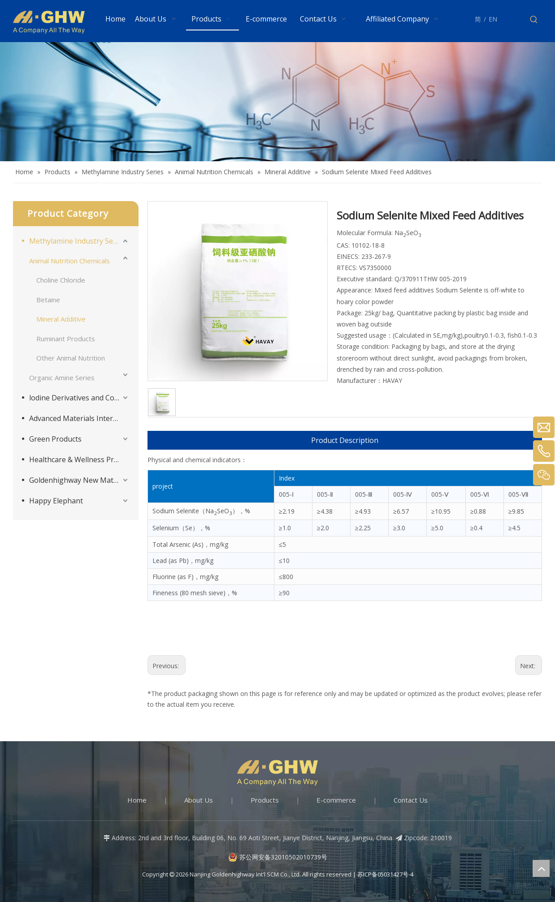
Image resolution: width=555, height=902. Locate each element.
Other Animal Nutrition (70, 357)
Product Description (344, 440)
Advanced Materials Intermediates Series (79, 418)
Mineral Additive (61, 318)
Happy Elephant (56, 501)
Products (265, 799)
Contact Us (411, 799)
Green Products (55, 439)
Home (137, 799)
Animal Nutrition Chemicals (69, 260)
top (541, 868)
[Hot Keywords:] (534, 20)
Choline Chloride (60, 279)
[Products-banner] (277, 101)
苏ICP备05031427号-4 (385, 874)
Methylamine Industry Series (77, 241)
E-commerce (336, 799)
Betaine (48, 299)
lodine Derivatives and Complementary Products (79, 398)
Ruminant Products (65, 338)
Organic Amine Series (62, 377)
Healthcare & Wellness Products (79, 459)
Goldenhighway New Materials (79, 480)
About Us (198, 799)
